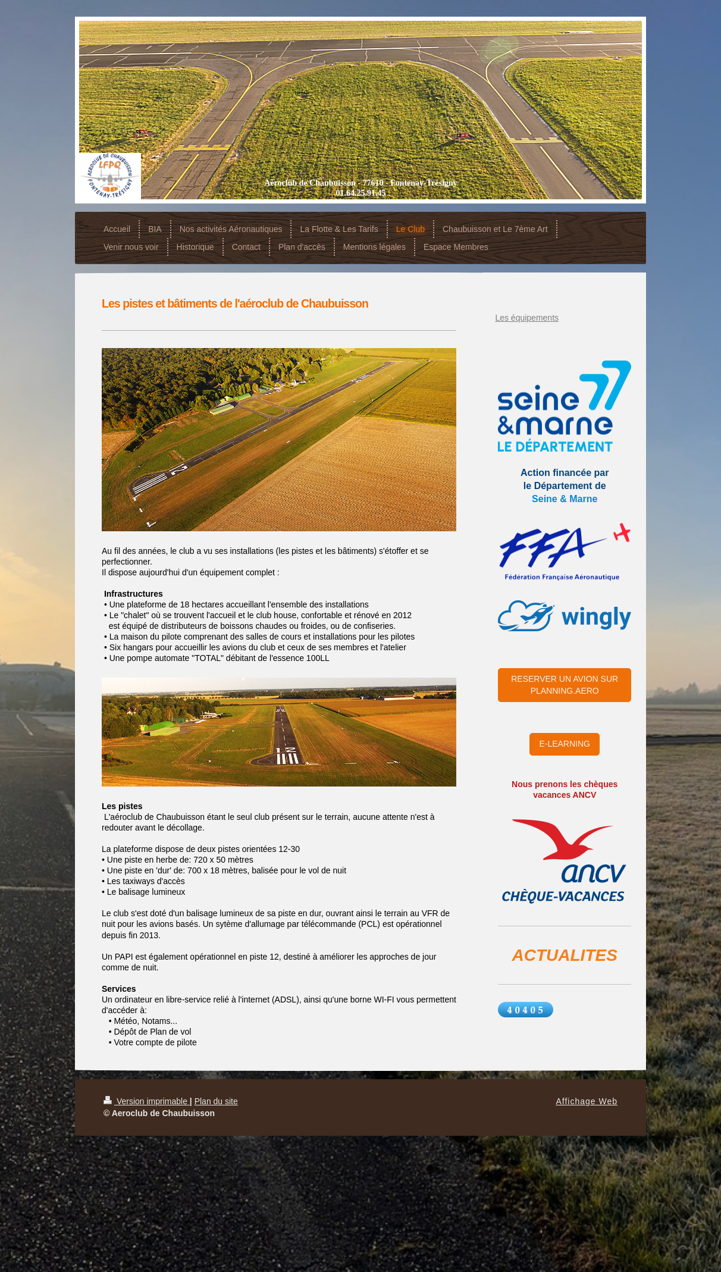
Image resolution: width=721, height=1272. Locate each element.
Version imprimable (147, 1101)
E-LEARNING (564, 743)
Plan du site (216, 1101)
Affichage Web (586, 1101)
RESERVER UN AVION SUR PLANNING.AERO (564, 684)
